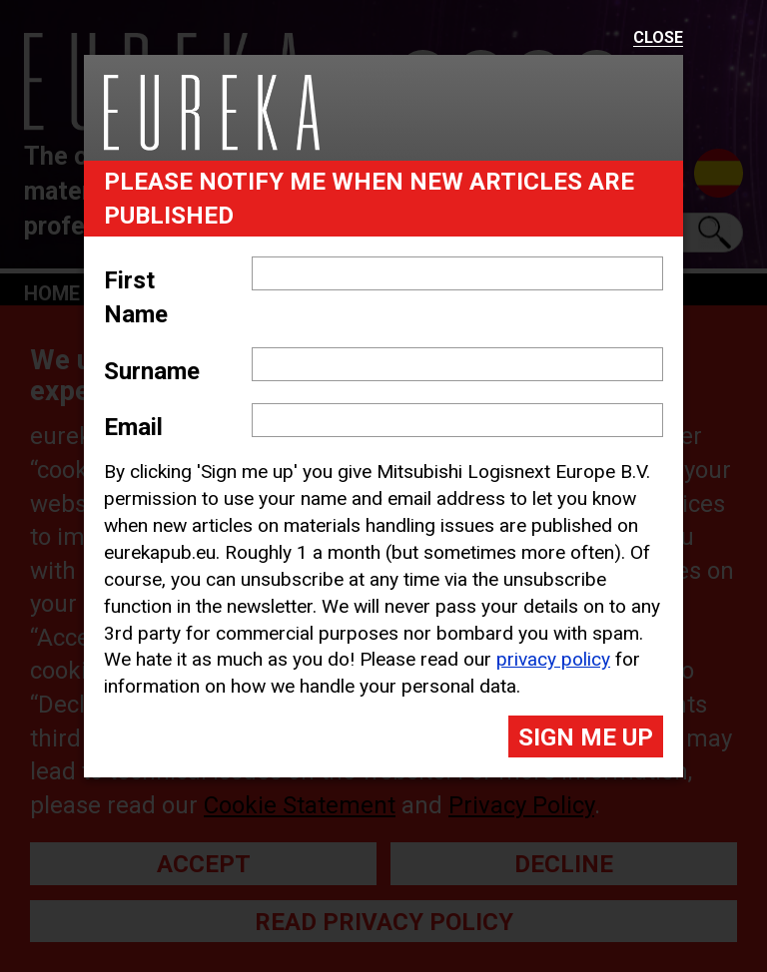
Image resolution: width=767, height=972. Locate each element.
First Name (136, 297)
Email (133, 427)
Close (658, 38)
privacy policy (553, 659)
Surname (152, 371)
